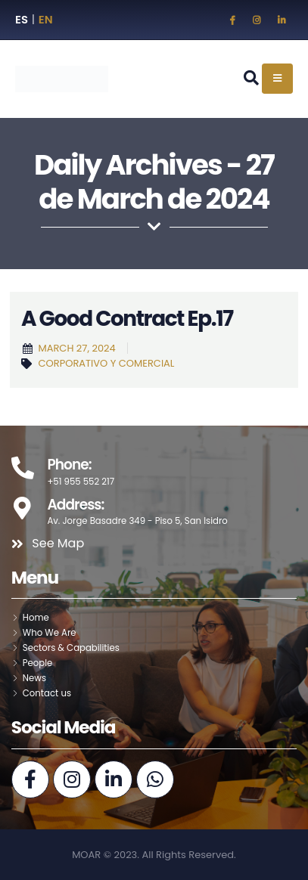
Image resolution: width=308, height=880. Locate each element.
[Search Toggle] (251, 77)
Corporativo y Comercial (106, 363)
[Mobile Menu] (277, 79)
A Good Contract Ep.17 (127, 318)
